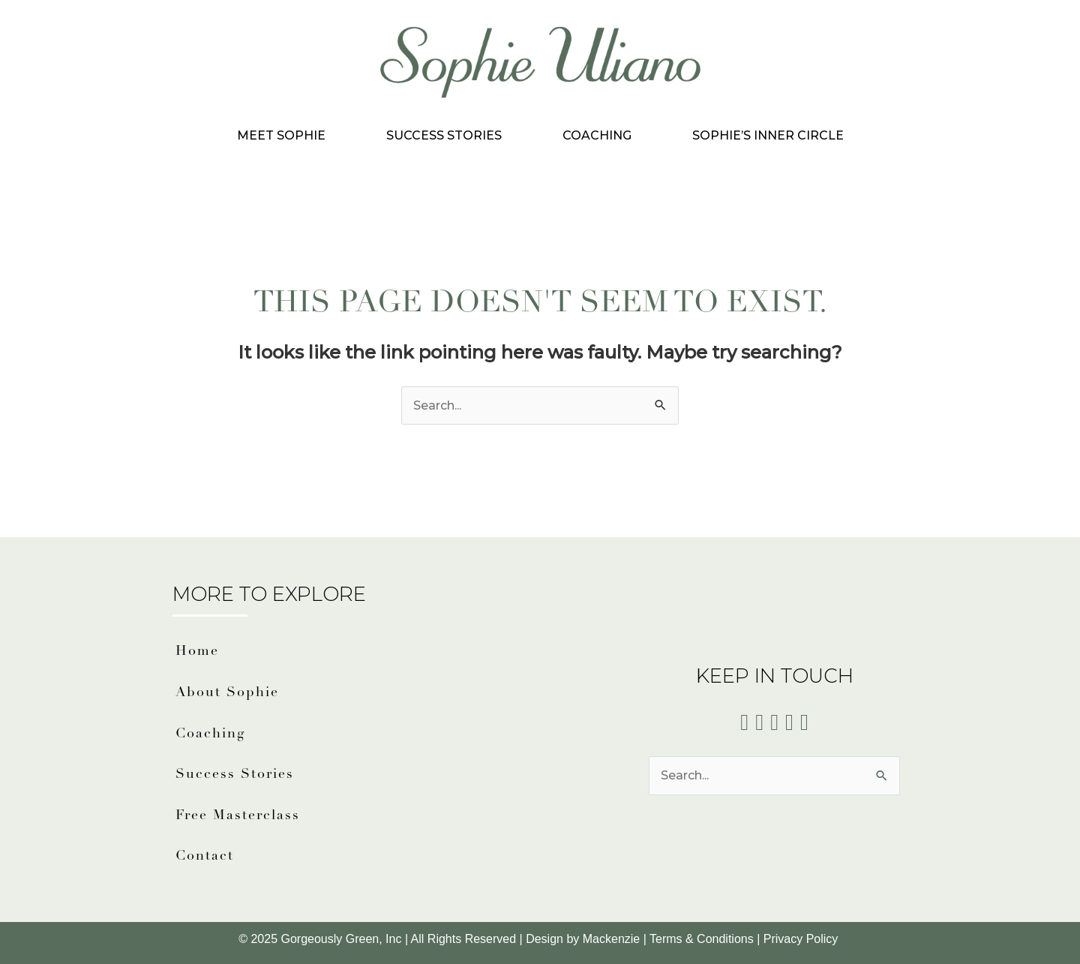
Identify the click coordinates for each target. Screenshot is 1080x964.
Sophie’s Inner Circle (768, 135)
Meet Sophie (281, 135)
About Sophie (227, 693)
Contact (205, 856)
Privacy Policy (803, 938)
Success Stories (444, 135)
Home (197, 651)
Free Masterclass (238, 816)
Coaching (597, 135)
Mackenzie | (616, 938)
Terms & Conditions (702, 938)
